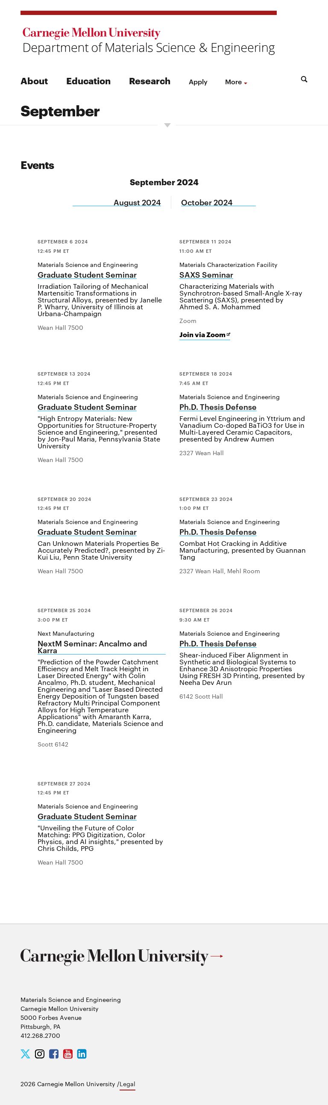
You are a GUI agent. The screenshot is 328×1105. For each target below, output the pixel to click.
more (233, 81)
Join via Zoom (204, 334)
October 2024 (207, 202)
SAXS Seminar (206, 275)
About (34, 80)
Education (88, 80)
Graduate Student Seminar (87, 275)
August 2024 (137, 202)
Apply (198, 81)
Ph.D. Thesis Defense (218, 407)
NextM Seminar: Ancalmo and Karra (92, 647)
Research (149, 80)
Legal (127, 1083)
